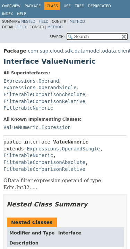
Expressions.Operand (31, 81)
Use (67, 6)
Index (7, 14)
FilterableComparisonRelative (44, 101)
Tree (79, 6)
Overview (11, 6)
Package (33, 6)
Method (77, 22)
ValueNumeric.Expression (37, 127)
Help (21, 14)
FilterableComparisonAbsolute (44, 94)
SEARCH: (57, 37)
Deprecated (99, 6)
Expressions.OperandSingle (40, 87)
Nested (28, 22)
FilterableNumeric (28, 108)
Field (43, 22)
